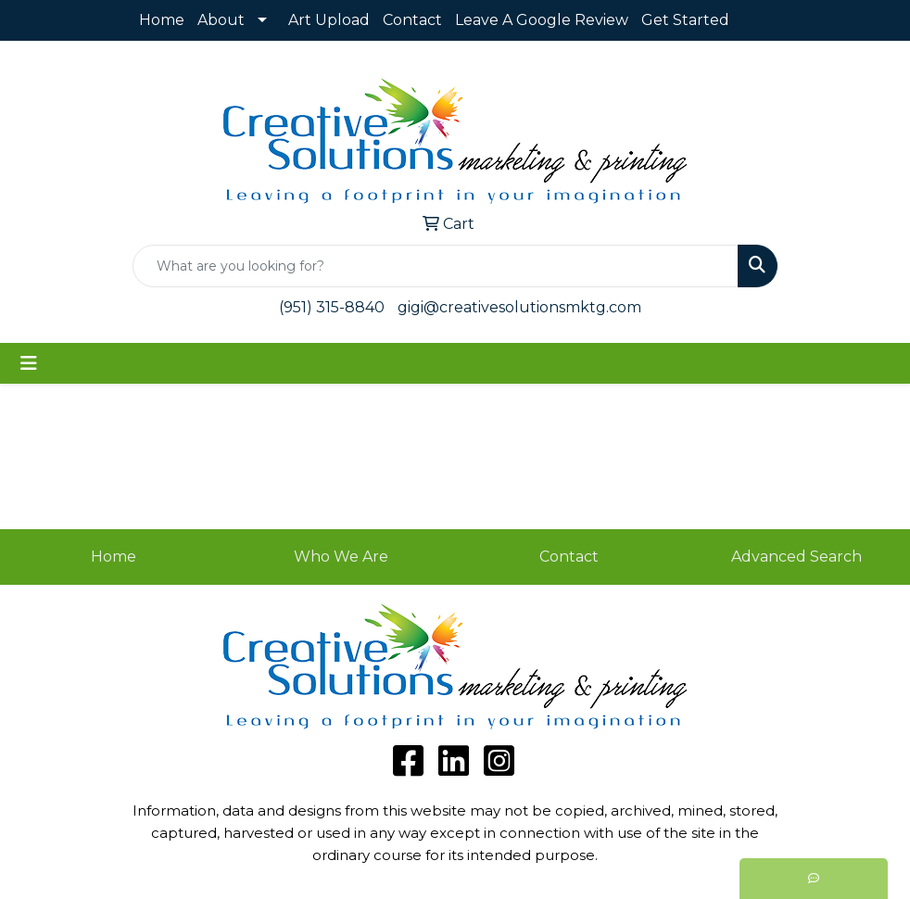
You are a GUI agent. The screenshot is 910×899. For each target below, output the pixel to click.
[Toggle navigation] (28, 363)
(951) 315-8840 (332, 307)
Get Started (685, 20)
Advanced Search (796, 556)
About (221, 20)
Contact (412, 20)
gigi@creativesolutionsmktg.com (519, 307)
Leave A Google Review (541, 20)
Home (161, 20)
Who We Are (341, 556)
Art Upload (329, 20)
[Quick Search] (436, 266)
